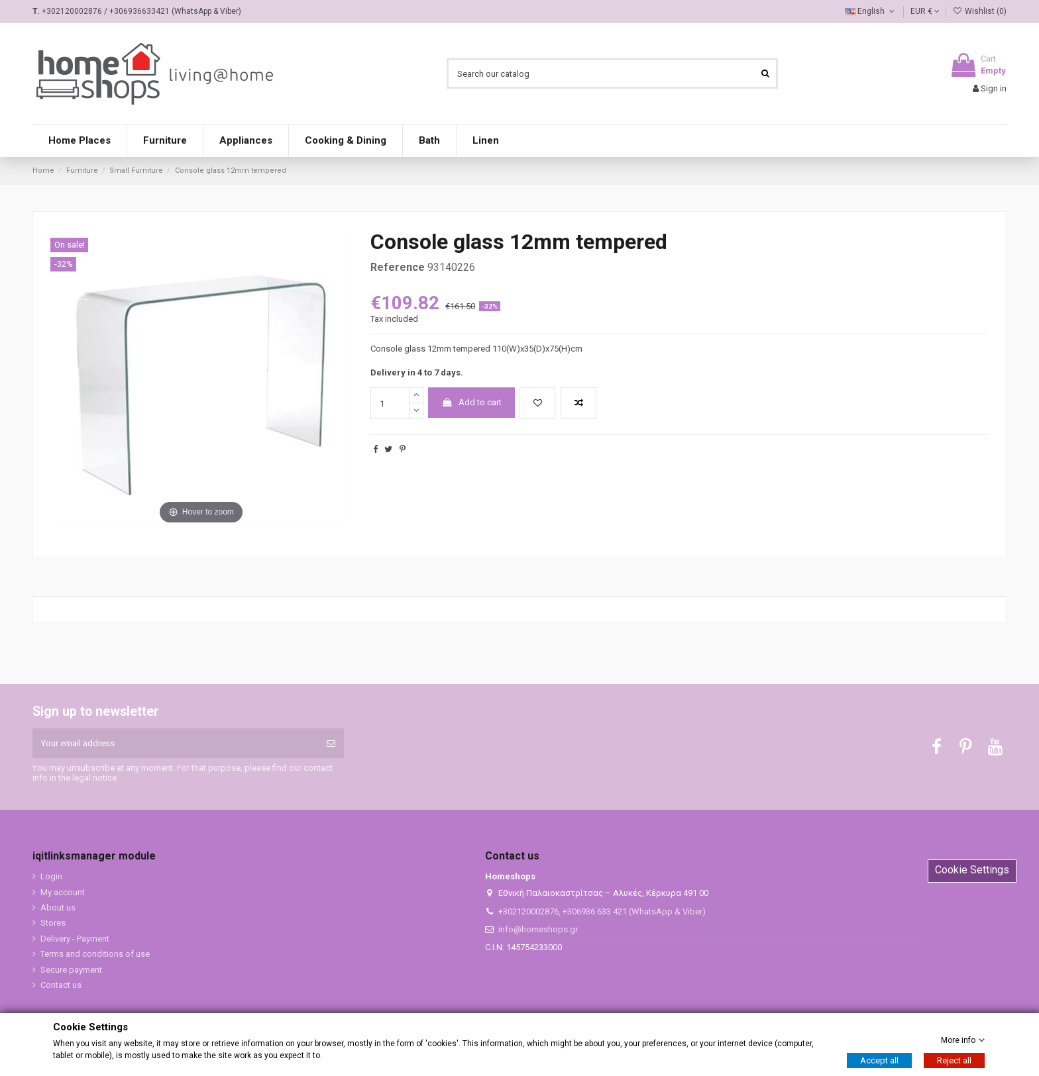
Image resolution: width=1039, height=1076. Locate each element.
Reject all (954, 1060)
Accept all (879, 1060)
